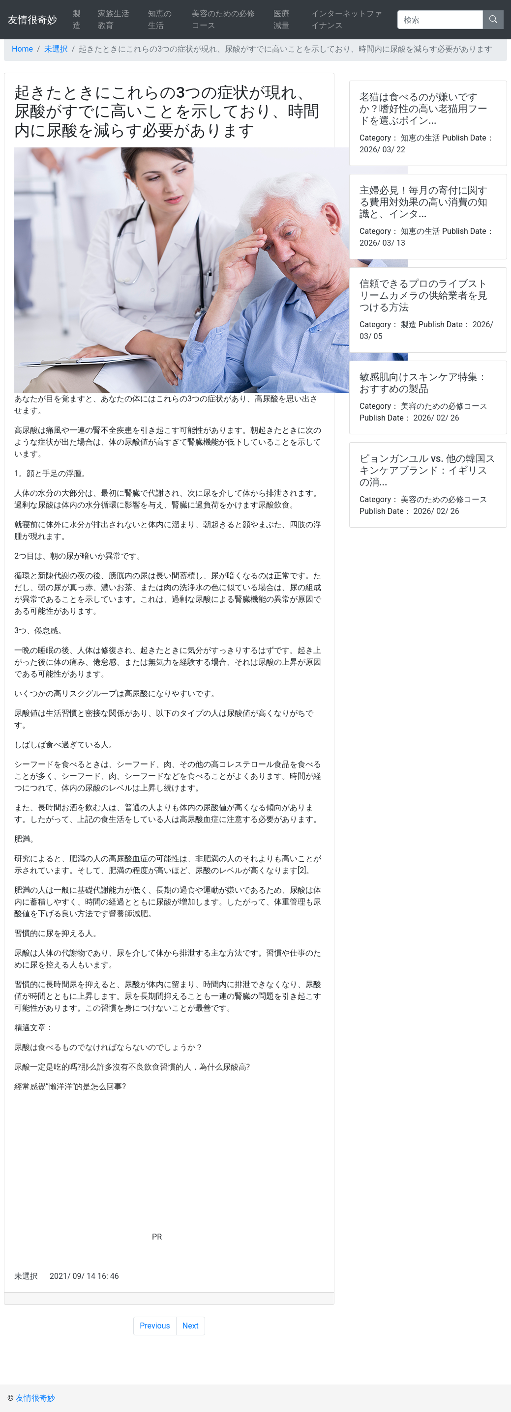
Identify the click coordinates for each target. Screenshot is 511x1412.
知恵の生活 (160, 19)
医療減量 (281, 19)
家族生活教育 (113, 19)
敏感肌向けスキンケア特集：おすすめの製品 (423, 383)
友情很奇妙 (32, 20)
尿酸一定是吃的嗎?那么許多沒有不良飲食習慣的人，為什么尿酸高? (132, 1067)
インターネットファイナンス (346, 19)
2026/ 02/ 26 (435, 418)
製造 (77, 19)
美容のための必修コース (223, 19)
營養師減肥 (128, 913)
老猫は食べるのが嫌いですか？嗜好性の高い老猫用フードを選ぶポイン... (423, 108)
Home (22, 49)
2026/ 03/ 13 (382, 243)
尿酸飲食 (274, 504)
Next (190, 1325)
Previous (155, 1325)
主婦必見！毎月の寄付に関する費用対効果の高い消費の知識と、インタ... (423, 202)
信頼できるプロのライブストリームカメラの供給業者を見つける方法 (423, 295)
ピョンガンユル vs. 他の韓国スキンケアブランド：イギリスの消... (427, 470)
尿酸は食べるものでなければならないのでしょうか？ (108, 1047)
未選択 (56, 49)
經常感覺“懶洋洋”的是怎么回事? (70, 1086)
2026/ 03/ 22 (382, 149)
